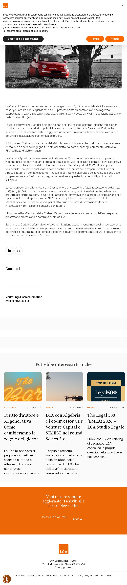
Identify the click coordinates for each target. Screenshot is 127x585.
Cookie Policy (67, 575)
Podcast (10, 407)
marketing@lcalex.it (17, 300)
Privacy (79, 575)
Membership (52, 575)
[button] (122, 5)
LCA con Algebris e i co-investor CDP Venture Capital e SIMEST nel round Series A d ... (64, 427)
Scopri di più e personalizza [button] (23, 38)
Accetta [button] (115, 38)
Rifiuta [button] (95, 38)
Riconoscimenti (35, 575)
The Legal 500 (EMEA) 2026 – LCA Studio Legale (105, 421)
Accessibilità (106, 575)
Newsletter (20, 575)
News (49, 407)
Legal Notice (91, 575)
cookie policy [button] (40, 31)
